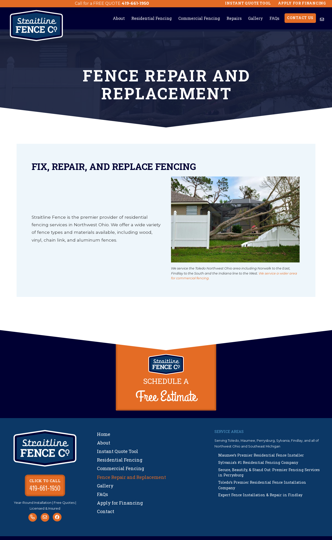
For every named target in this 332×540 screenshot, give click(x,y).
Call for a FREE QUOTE (98, 3)
